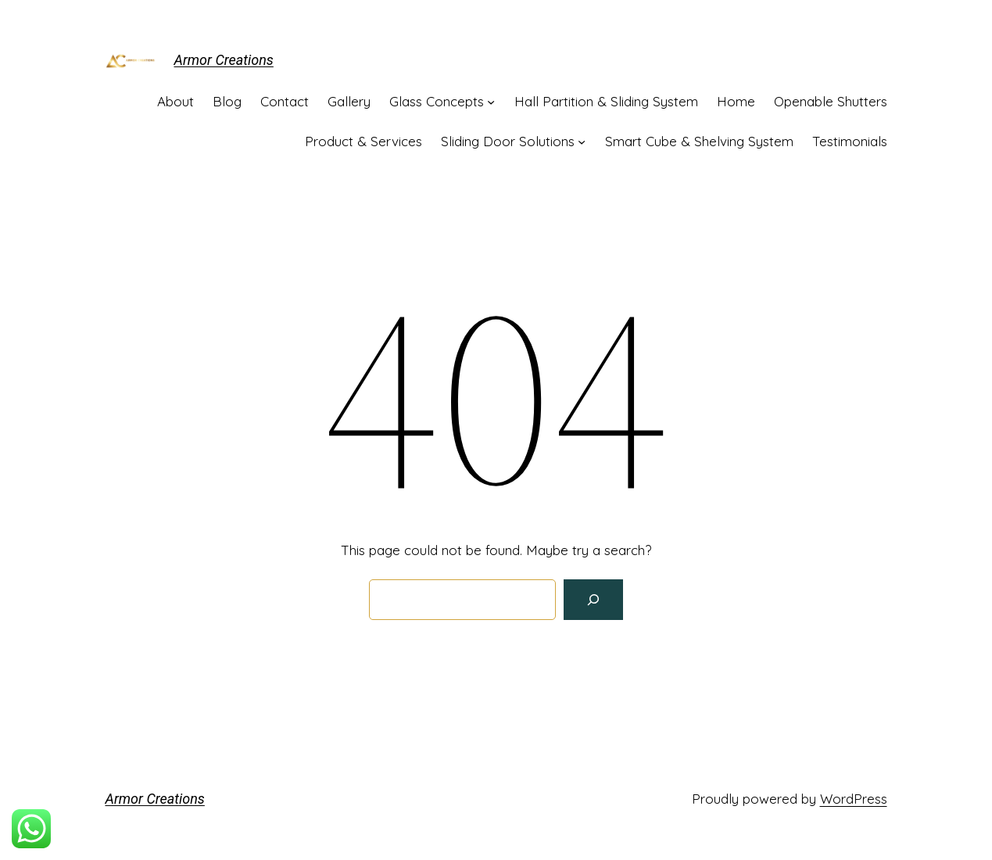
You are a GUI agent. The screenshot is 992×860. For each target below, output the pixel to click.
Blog (227, 101)
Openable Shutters (830, 101)
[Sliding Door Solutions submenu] (582, 141)
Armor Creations (224, 60)
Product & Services (363, 141)
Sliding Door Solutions (508, 141)
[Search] (593, 599)
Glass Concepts (436, 101)
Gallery (349, 101)
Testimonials (849, 141)
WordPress (853, 798)
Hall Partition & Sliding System (606, 101)
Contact (284, 101)
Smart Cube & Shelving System (699, 141)
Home (736, 101)
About (175, 101)
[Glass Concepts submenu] (491, 102)
